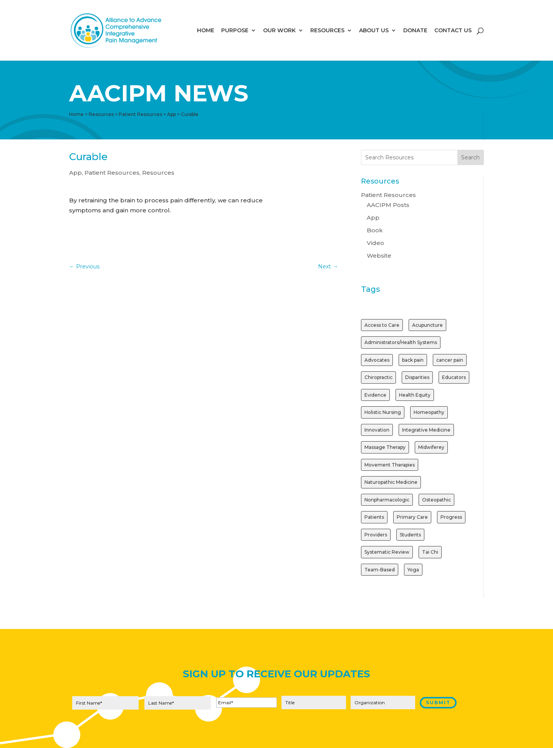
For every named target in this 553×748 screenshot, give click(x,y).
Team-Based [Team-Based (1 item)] (379, 570)
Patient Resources (111, 172)
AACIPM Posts (388, 205)
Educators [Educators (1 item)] (454, 377)
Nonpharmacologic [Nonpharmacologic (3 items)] (386, 500)
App (75, 172)
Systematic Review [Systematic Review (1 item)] (386, 552)
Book (375, 230)
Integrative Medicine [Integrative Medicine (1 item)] (426, 430)
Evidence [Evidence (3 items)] (375, 395)
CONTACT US (453, 31)
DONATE (415, 31)
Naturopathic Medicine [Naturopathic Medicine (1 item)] (390, 482)
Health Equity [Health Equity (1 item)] (414, 395)
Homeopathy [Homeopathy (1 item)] (429, 412)
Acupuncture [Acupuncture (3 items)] (427, 325)
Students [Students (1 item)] (410, 535)
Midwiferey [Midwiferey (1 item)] (431, 447)
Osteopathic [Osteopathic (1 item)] (436, 500)
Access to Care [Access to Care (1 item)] (381, 325)
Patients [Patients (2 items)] (374, 517)
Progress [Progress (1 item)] (451, 517)
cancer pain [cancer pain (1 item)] (449, 360)
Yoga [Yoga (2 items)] (413, 570)
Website (379, 255)
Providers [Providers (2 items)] (375, 535)
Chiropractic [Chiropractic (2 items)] (378, 377)
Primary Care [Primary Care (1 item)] (412, 517)
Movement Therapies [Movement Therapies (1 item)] (389, 465)
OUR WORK (279, 31)
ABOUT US (374, 31)
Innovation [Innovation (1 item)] (376, 430)
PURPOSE (234, 31)
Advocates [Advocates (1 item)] (376, 360)
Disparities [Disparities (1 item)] (417, 377)
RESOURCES (327, 31)
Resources (158, 172)
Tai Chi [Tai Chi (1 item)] (430, 552)
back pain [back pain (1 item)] (413, 360)
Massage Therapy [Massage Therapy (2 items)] (385, 447)
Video (375, 243)
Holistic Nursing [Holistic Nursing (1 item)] (382, 412)
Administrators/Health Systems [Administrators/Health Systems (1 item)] (400, 342)
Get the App (176, 231)
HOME (205, 31)
